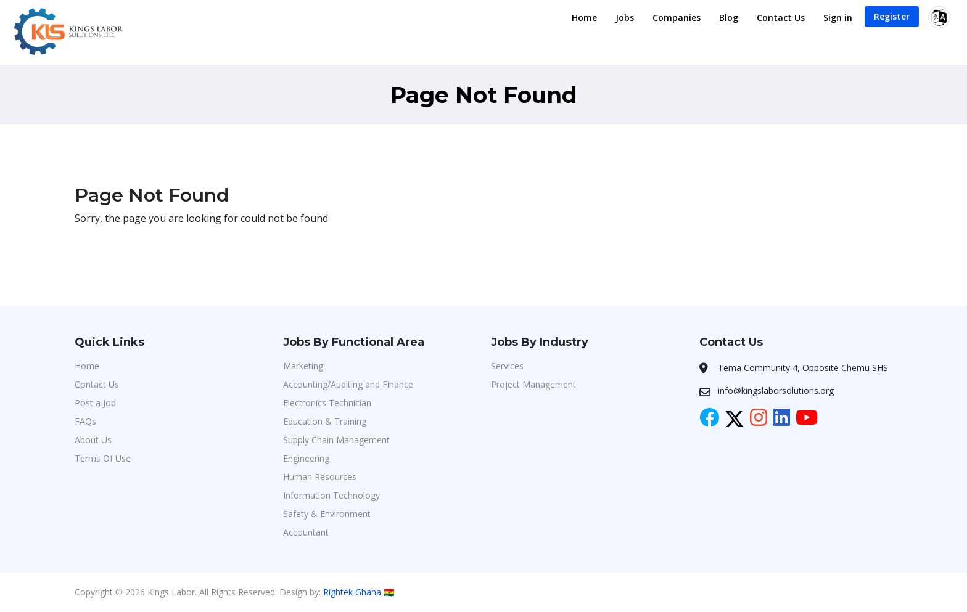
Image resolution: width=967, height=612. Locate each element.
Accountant (306, 532)
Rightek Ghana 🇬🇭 (358, 592)
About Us (93, 440)
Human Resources (319, 477)
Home (584, 17)
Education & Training (324, 421)
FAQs (85, 421)
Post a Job (95, 403)
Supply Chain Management (336, 440)
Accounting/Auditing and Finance (348, 384)
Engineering (306, 458)
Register (892, 16)
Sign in (837, 17)
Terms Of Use (103, 458)
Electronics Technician (327, 403)
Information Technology (331, 495)
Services (507, 366)
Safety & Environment (327, 514)
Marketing (303, 366)
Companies (676, 17)
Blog (728, 17)
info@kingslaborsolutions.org (776, 390)
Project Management (533, 384)
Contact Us (781, 17)
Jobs (624, 17)
